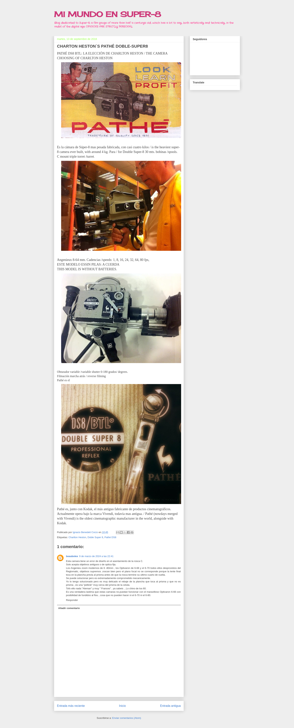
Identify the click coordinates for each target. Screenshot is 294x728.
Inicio (122, 705)
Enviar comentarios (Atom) (126, 718)
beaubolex (72, 556)
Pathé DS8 (110, 537)
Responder (72, 600)
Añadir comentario (69, 608)
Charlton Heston (77, 537)
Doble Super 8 (95, 537)
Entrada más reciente (71, 705)
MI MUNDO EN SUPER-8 (107, 14)
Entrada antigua (170, 705)
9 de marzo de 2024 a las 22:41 (96, 556)
